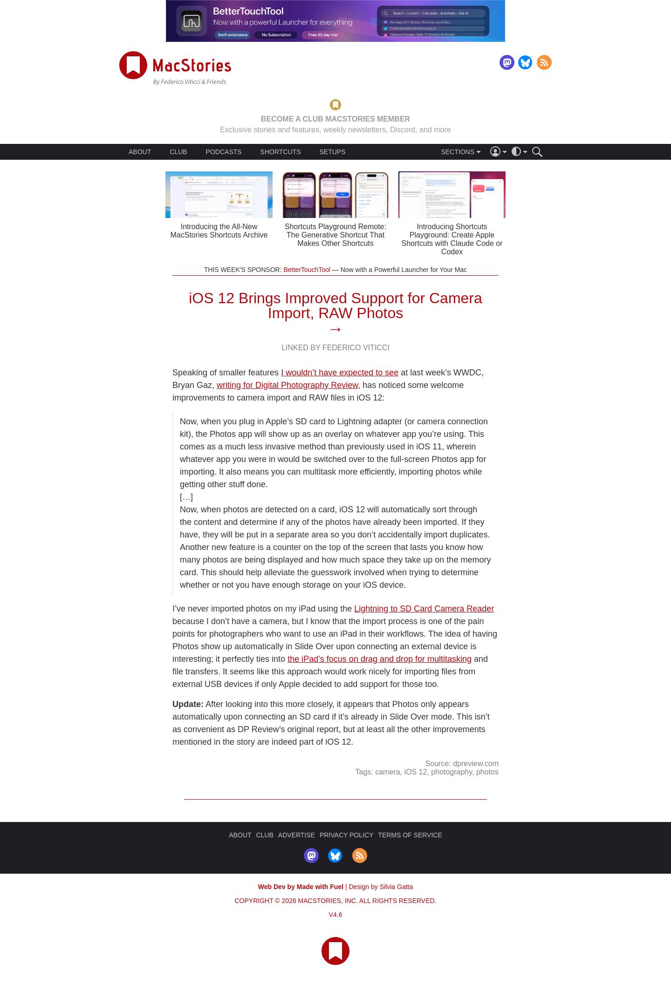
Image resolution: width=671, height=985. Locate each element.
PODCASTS (224, 152)
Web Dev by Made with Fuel (300, 886)
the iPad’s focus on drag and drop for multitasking (380, 659)
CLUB (178, 152)
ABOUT (140, 152)
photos (487, 772)
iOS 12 (415, 772)
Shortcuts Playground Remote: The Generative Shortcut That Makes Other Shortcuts (335, 235)
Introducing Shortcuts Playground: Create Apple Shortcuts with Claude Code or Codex (452, 239)
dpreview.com (476, 764)
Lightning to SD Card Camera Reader (424, 608)
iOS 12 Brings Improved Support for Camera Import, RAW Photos (335, 305)
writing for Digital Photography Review (287, 385)
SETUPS (332, 152)
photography (451, 772)
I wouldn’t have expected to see (339, 372)
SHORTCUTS (280, 152)
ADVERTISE (296, 835)
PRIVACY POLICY (346, 835)
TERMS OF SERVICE (410, 835)
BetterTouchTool (306, 269)
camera (387, 772)
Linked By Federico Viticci (335, 348)
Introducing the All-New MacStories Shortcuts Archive (219, 231)
